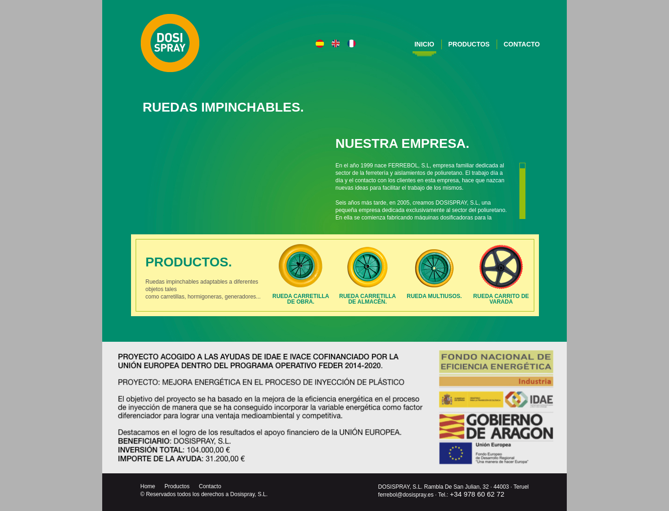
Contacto (522, 44)
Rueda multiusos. (434, 299)
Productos (469, 44)
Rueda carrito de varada (501, 299)
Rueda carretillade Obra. (300, 299)
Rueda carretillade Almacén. (367, 299)
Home (147, 486)
